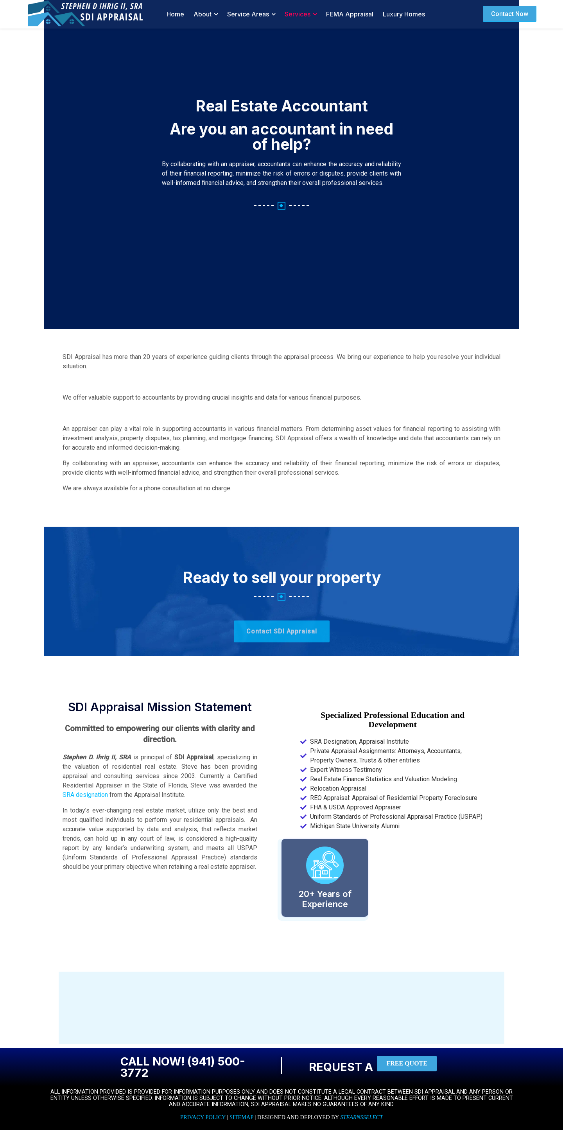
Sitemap (241, 1117)
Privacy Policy (203, 1117)
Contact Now (509, 14)
